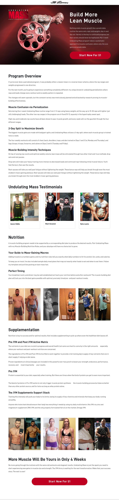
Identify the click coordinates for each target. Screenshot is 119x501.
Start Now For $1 (90, 55)
